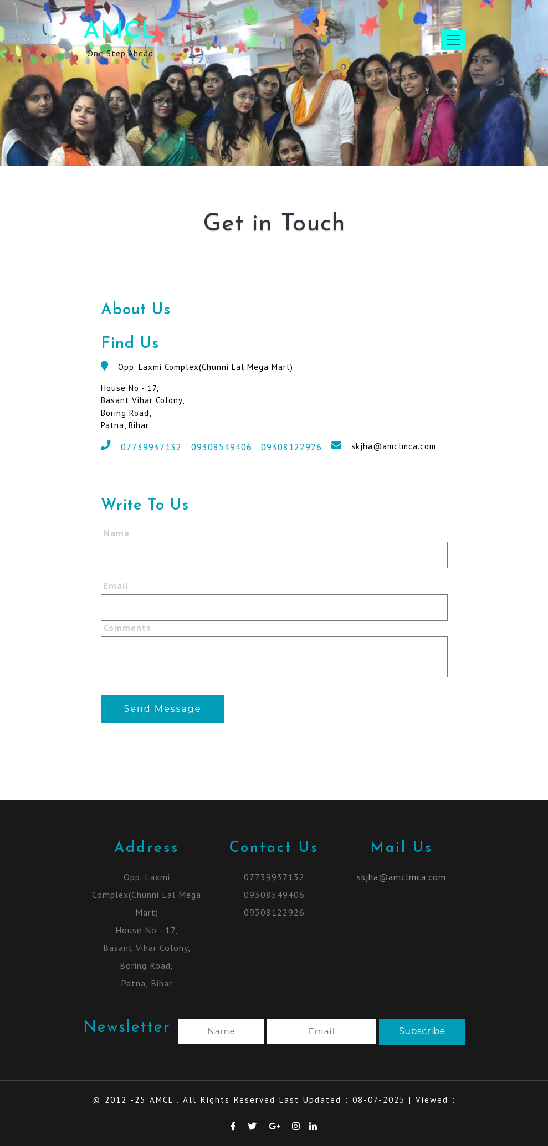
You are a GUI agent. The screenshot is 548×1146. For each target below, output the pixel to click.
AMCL (120, 32)
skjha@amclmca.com (393, 446)
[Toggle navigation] (453, 40)
